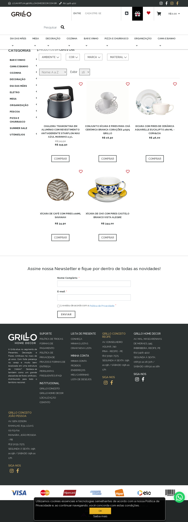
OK (100, 511)
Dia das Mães (18, 86)
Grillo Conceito (50, 388)
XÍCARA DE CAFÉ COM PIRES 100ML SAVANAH (60, 215)
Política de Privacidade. (102, 305)
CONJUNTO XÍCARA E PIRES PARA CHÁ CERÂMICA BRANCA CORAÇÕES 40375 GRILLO (107, 129)
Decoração (18, 79)
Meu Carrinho (80, 374)
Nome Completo (67, 278)
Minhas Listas (79, 343)
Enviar (66, 314)
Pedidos (76, 365)
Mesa (13, 98)
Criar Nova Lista (81, 348)
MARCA (94, 57)
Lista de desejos (81, 379)
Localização (48, 397)
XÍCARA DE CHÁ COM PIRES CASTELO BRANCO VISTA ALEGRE (107, 215)
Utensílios (17, 134)
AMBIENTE (51, 57)
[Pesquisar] (39, 27)
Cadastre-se (93, 13)
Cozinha (15, 72)
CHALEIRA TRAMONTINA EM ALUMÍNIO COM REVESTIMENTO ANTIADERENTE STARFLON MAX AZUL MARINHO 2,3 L (60, 131)
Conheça (76, 339)
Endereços (78, 370)
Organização (19, 105)
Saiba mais (100, 516)
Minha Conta (79, 361)
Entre (77, 13)
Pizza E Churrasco (17, 120)
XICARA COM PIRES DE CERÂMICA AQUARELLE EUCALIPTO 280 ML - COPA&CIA (155, 129)
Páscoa (15, 111)
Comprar (60, 158)
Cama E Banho (19, 66)
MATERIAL (119, 57)
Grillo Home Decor (52, 393)
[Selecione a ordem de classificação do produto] (53, 72)
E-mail (61, 291)
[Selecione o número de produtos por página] (84, 72)
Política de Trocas (51, 339)
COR (74, 57)
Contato (45, 402)
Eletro (15, 92)
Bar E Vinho (17, 60)
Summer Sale (18, 128)
